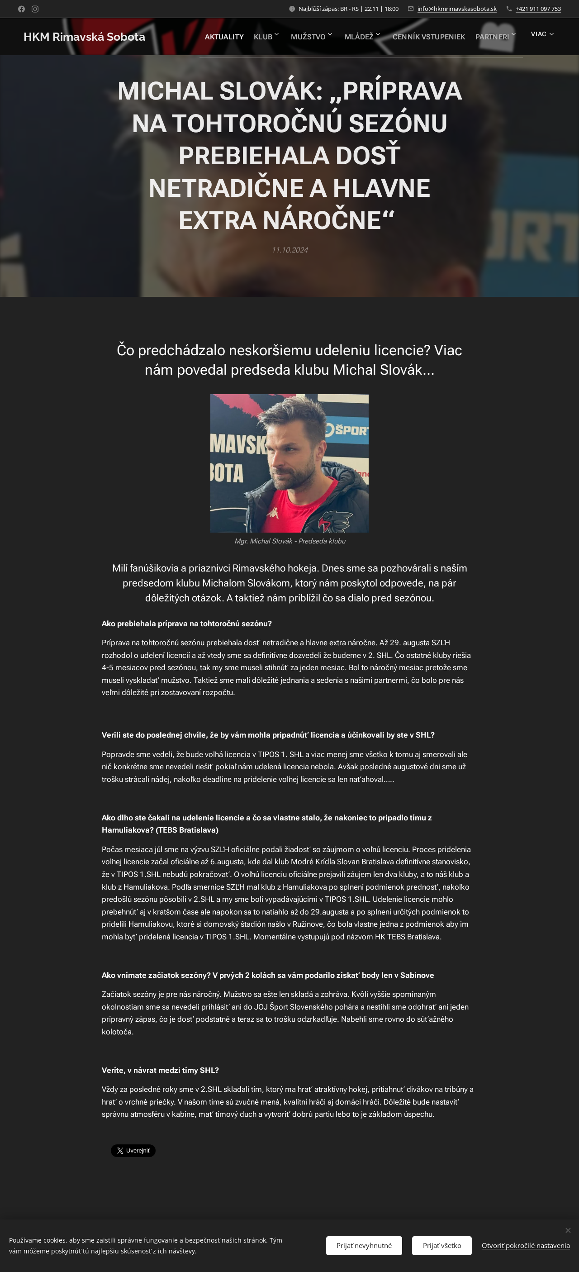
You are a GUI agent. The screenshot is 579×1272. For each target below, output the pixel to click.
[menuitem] (213, 36)
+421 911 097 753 (538, 9)
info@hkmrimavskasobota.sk (457, 9)
